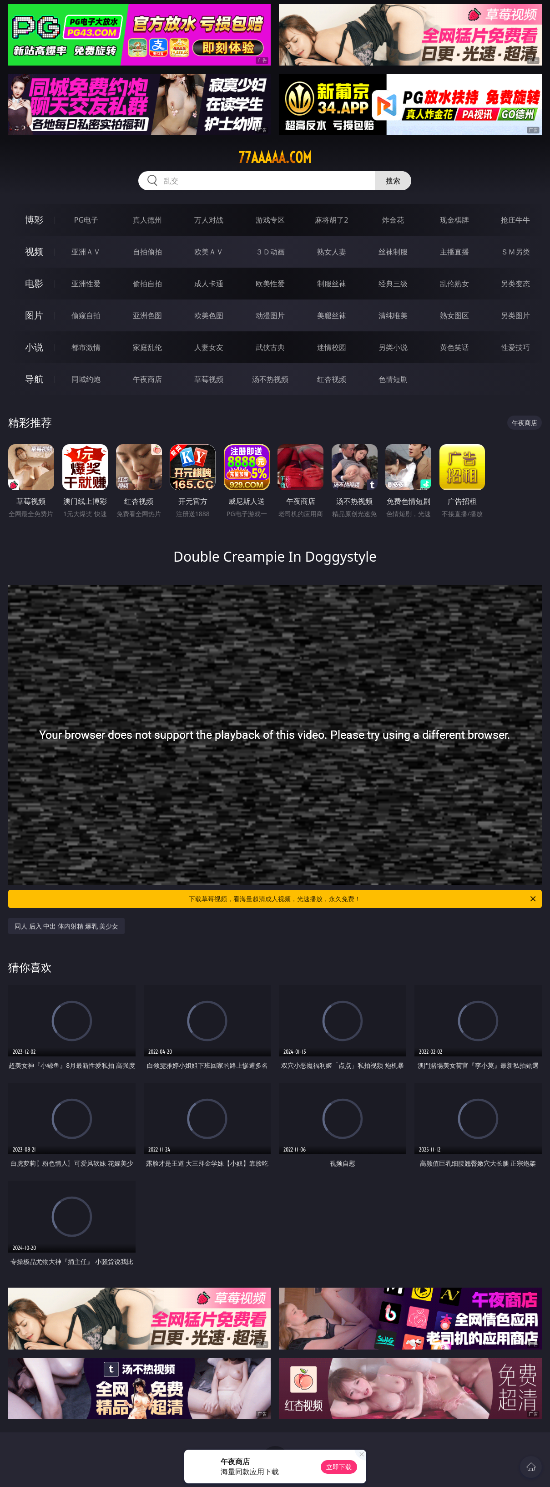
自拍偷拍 (147, 252)
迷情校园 (331, 347)
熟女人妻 (331, 252)
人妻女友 (208, 347)
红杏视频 (331, 379)
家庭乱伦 (147, 347)
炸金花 (393, 220)
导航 (34, 379)
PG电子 (86, 220)
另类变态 (515, 284)
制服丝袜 (331, 284)
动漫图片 (270, 315)
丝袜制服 (393, 252)
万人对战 (208, 220)
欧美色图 (208, 315)
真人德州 (147, 220)
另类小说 (393, 347)
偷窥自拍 (86, 315)
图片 (34, 315)
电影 (34, 283)
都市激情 (86, 347)
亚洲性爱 (86, 284)
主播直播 (454, 252)
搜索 (393, 181)
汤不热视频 (270, 379)
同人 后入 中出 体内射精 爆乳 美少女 (66, 926)
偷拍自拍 (147, 284)
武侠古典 (270, 347)
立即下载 (339, 1466)
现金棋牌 (454, 220)
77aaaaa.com (275, 157)
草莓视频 (208, 379)
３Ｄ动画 (270, 252)
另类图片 (515, 315)
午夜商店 (147, 379)
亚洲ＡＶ (86, 252)
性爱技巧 (515, 347)
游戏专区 (270, 220)
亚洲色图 (147, 315)
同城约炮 (86, 379)
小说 (34, 347)
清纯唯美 (393, 315)
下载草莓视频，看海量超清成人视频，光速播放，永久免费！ (363, 898)
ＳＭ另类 (515, 252)
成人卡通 (208, 284)
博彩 (34, 219)
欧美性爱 (270, 284)
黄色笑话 (454, 347)
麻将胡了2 (331, 220)
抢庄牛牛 (515, 220)
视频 (34, 251)
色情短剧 (393, 379)
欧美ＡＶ (208, 252)
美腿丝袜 (331, 315)
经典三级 (393, 284)
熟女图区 (454, 315)
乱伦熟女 (454, 284)
